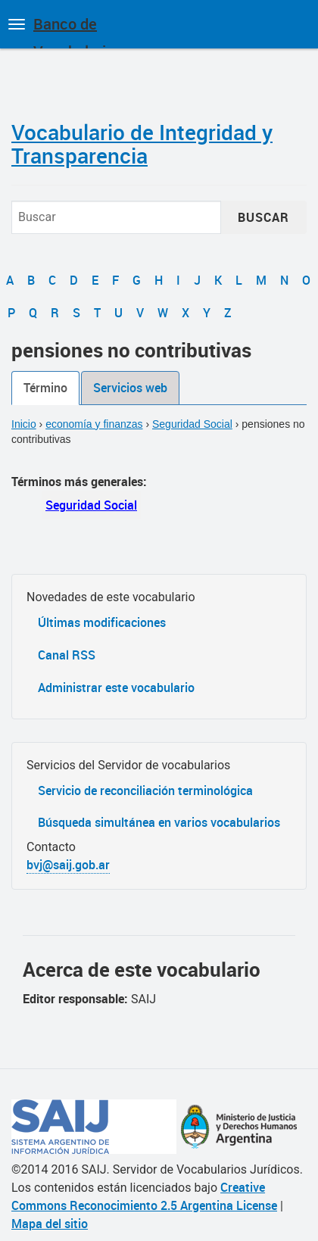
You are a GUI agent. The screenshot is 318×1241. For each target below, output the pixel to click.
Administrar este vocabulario (116, 687)
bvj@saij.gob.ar (68, 864)
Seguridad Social (192, 424)
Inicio (23, 424)
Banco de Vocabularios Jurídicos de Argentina (77, 31)
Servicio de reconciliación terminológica (145, 790)
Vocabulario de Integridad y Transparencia (142, 143)
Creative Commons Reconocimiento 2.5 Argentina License (144, 1196)
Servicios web (130, 387)
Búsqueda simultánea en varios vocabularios (159, 822)
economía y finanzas (93, 424)
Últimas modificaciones (102, 622)
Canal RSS (66, 655)
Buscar (263, 217)
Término (45, 387)
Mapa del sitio (49, 1223)
